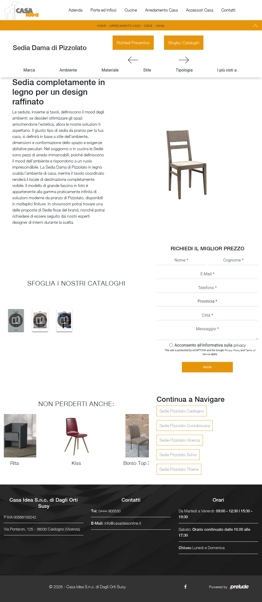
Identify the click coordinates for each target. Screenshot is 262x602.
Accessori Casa (199, 10)
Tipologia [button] (184, 70)
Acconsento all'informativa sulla (210, 345)
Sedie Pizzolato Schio (178, 454)
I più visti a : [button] (228, 70)
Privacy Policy (232, 350)
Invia (207, 367)
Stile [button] (147, 70)
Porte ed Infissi (103, 10)
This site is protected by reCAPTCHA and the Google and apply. (210, 352)
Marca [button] (29, 70)
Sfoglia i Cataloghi (183, 42)
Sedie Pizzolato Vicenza (179, 440)
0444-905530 (110, 511)
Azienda (75, 10)
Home (101, 25)
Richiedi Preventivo (133, 42)
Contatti (228, 10)
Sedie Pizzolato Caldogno (181, 411)
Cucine (131, 10)
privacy (240, 345)
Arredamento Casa (161, 10)
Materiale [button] (110, 70)
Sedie (148, 25)
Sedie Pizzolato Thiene (179, 469)
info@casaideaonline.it (122, 523)
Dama (160, 25)
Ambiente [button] (68, 70)
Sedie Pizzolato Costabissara (184, 425)
